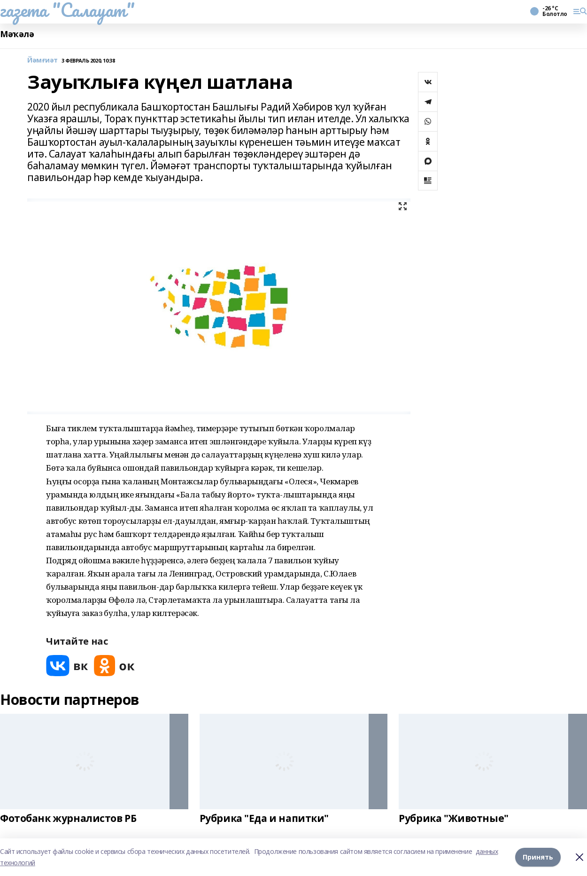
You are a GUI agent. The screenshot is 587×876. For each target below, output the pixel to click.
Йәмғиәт (42, 60)
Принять (538, 856)
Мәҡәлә (17, 34)
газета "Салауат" (67, 9)
